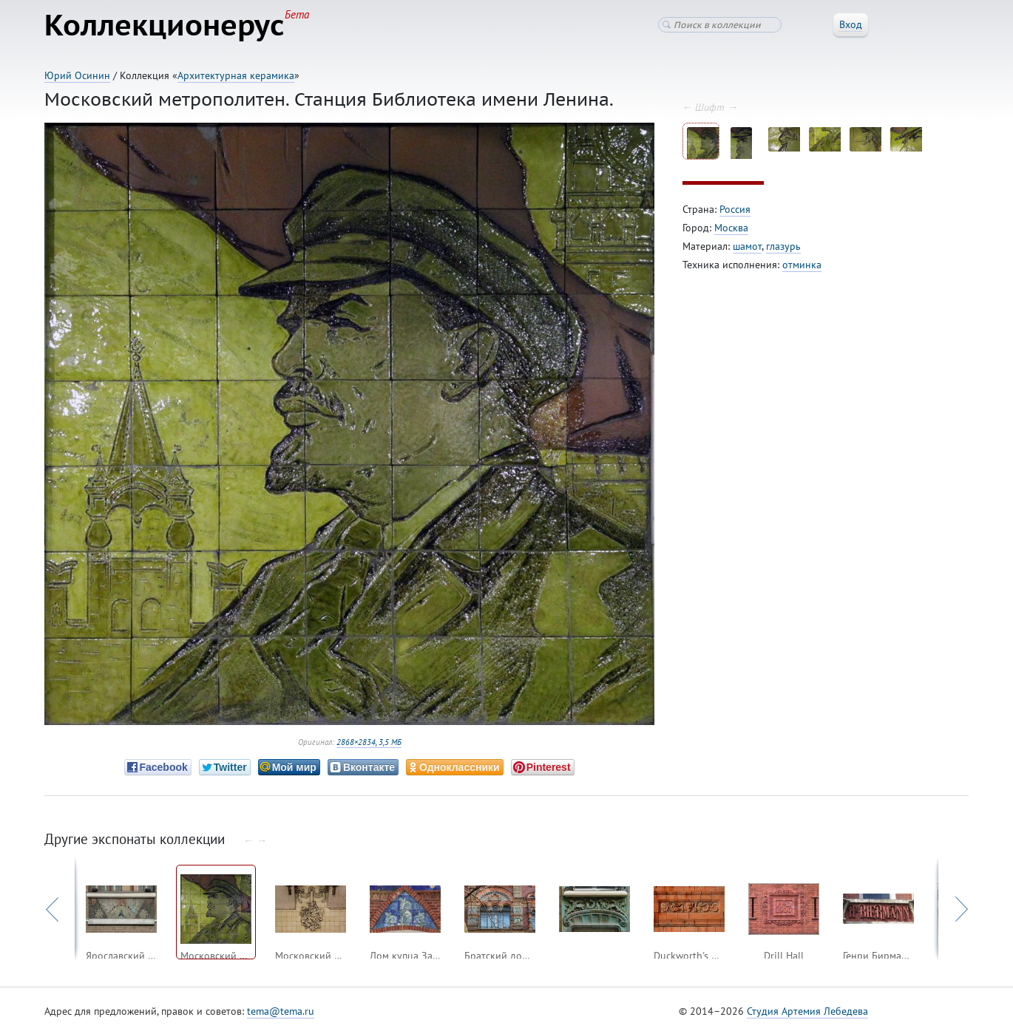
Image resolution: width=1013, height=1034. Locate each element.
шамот (747, 246)
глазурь (783, 246)
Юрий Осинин (77, 75)
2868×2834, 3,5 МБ (369, 742)
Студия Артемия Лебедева (807, 1011)
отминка (801, 264)
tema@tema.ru (280, 1011)
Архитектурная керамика (235, 75)
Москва (731, 227)
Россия (735, 209)
